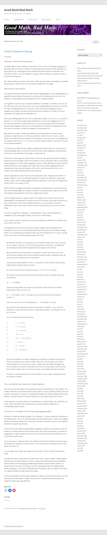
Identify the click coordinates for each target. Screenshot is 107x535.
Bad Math (23, 508)
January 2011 (81, 314)
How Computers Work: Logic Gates (88, 73)
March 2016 (80, 175)
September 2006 (82, 443)
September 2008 (82, 383)
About (58, 20)
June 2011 (80, 301)
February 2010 (81, 341)
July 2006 (80, 448)
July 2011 (80, 299)
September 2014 (82, 207)
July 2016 (80, 170)
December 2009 (82, 346)
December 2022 (82, 125)
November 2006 (82, 438)
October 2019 (81, 138)
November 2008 (82, 378)
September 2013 (82, 234)
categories (60, 66)
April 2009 (80, 366)
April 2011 (80, 306)
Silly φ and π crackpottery (91, 108)
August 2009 (81, 356)
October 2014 (81, 205)
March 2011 (80, 309)
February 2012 (81, 282)
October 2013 (81, 232)
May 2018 (80, 150)
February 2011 (81, 311)
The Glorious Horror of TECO (92, 103)
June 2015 (80, 190)
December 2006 (82, 436)
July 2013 (80, 239)
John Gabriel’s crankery (43, 411)
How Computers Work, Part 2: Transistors (90, 75)
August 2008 (81, 386)
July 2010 (80, 329)
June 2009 (80, 361)
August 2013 (81, 237)
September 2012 (82, 264)
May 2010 (80, 334)
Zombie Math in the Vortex (94, 105)
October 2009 (81, 351)
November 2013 (82, 229)
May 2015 (80, 192)
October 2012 (81, 262)
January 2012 (81, 284)
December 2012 (82, 257)
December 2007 (82, 406)
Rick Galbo (80, 105)
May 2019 (80, 143)
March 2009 (80, 369)
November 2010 (82, 319)
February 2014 (81, 222)
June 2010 (80, 331)
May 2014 (80, 215)
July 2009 (80, 359)
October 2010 (81, 321)
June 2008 (80, 391)
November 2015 (82, 180)
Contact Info (32, 20)
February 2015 (81, 200)
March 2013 (80, 249)
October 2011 (81, 292)
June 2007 (80, 421)
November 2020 (82, 130)
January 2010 (81, 344)
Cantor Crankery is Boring (18, 51)
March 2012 (80, 279)
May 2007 (80, 423)
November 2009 (82, 349)
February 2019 (81, 145)
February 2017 (81, 160)
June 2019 (80, 140)
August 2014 (81, 210)
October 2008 (81, 381)
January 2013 (81, 254)
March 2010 (80, 339)
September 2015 (82, 185)
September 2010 (82, 324)
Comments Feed (19, 20)
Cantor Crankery (31, 508)
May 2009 (80, 364)
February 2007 (81, 431)
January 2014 (81, 224)
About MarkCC (46, 20)
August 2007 (81, 416)
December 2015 (82, 177)
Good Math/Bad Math (18, 10)
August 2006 (81, 446)
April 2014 (80, 217)
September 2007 (82, 413)
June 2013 (80, 242)
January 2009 (81, 373)
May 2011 (80, 304)
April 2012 (80, 277)
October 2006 (81, 441)
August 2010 (81, 326)
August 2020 (81, 133)
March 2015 (80, 197)
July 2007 (80, 418)
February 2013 (81, 252)
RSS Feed (6, 20)
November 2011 (82, 289)
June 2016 (80, 172)
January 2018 (81, 152)
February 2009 (81, 371)
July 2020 (80, 135)
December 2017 (82, 155)
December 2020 (82, 128)
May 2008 (80, 393)
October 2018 (81, 147)
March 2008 (80, 398)
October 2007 (81, 411)
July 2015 (80, 187)
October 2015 (81, 182)
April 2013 (80, 247)
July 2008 (80, 388)
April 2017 (80, 157)
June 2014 (80, 212)
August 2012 (81, 267)
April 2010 (80, 336)
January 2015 (81, 202)
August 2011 (81, 297)
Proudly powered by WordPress (13, 526)
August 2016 (81, 167)
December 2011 (82, 287)
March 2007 (80, 428)
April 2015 (80, 195)
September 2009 (82, 354)
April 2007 (80, 426)
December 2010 (82, 316)
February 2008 (81, 401)
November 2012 (82, 259)
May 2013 (80, 244)
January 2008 (81, 403)
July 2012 (80, 269)
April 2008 (80, 396)
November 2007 (82, 408)
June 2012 (80, 272)
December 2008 (82, 376)
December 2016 (82, 162)
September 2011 (82, 294)
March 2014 (80, 220)
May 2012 (80, 274)
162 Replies (7, 56)
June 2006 (80, 450)
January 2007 (81, 433)
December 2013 (82, 227)
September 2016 (82, 165)
